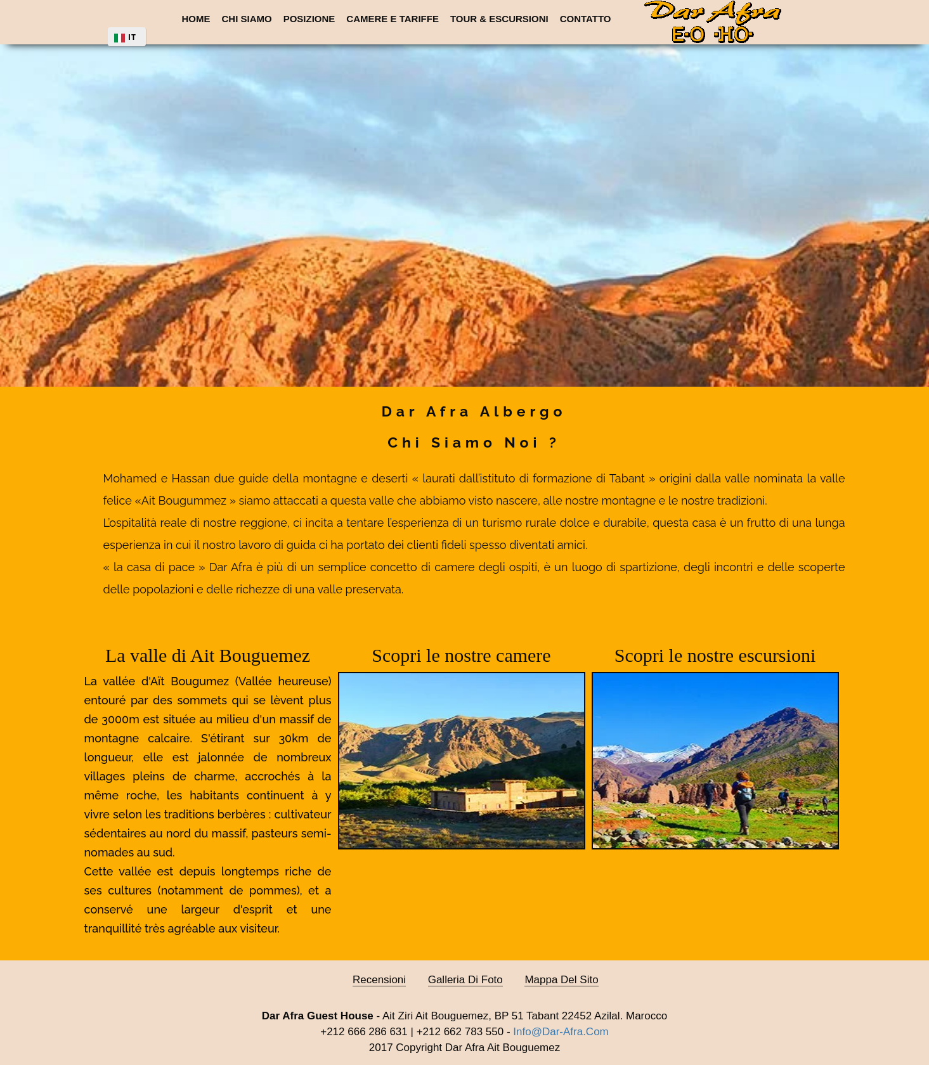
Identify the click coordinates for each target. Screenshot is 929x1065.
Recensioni (379, 980)
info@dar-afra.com (560, 1032)
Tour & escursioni (499, 18)
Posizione (309, 18)
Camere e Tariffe (392, 18)
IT (132, 37)
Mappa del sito (561, 980)
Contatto (585, 18)
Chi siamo (247, 18)
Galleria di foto (465, 980)
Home (196, 18)
